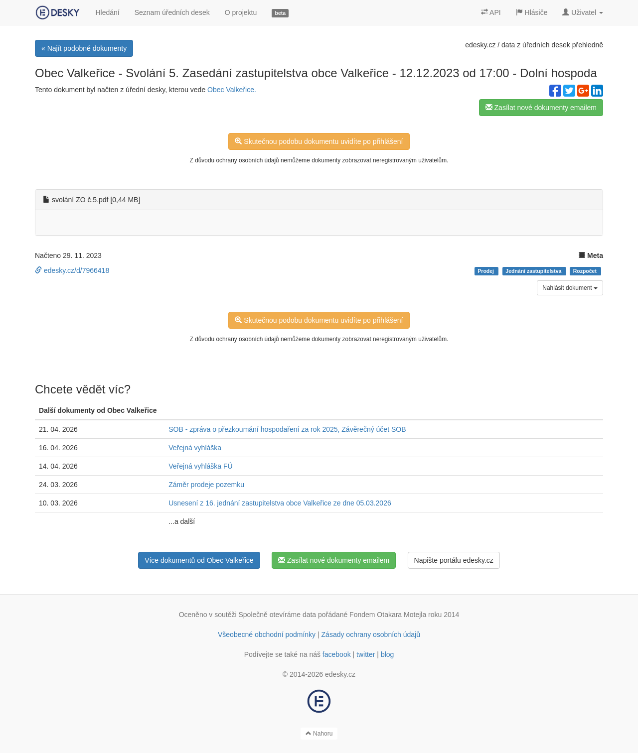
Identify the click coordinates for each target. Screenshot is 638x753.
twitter (365, 654)
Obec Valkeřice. (231, 90)
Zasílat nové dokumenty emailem (541, 108)
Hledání (107, 12)
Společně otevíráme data (278, 615)
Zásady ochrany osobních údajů (370, 634)
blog (387, 654)
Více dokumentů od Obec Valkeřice (199, 560)
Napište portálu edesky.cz (453, 560)
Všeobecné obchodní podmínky (267, 634)
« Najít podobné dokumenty (84, 48)
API (491, 12)
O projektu (241, 12)
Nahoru (319, 733)
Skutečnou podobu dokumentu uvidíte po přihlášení (319, 141)
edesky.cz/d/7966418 (72, 270)
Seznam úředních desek (172, 12)
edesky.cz (480, 45)
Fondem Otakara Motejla (387, 615)
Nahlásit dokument (570, 287)
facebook (336, 654)
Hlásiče (532, 12)
